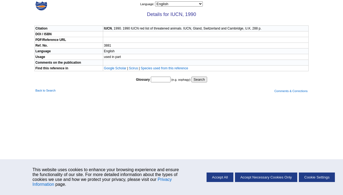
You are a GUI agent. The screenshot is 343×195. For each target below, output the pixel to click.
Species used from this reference (164, 68)
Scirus (133, 68)
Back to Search (45, 90)
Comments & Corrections (291, 91)
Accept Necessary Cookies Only (266, 177)
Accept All (220, 177)
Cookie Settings (316, 177)
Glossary (143, 80)
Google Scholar (115, 68)
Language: (147, 4)
